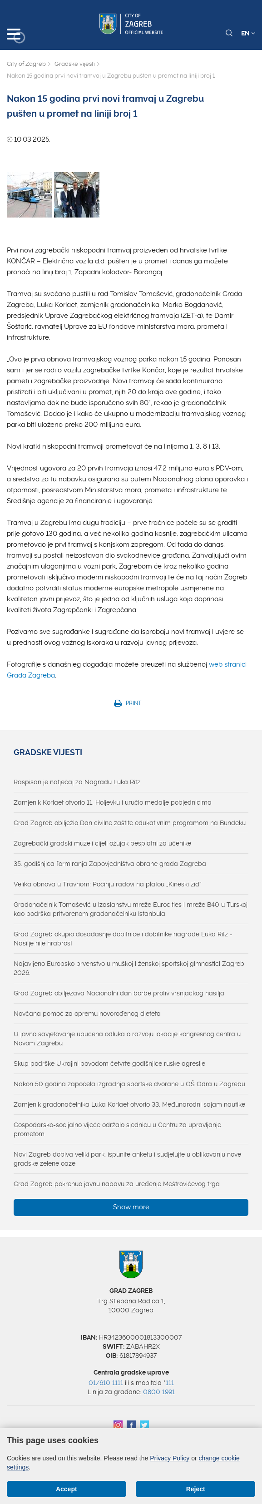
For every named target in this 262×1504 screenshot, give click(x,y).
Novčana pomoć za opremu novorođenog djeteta (87, 1013)
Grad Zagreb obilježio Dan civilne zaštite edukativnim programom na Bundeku (130, 822)
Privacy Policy (169, 1458)
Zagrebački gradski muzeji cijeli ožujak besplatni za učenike (102, 843)
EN (248, 33)
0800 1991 (159, 1391)
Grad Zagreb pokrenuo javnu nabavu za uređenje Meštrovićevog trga (117, 1183)
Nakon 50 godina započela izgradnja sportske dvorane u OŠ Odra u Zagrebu (129, 1084)
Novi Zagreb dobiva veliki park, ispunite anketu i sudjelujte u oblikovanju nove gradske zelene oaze (127, 1159)
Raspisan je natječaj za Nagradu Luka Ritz (77, 782)
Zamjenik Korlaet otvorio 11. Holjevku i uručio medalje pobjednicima (113, 802)
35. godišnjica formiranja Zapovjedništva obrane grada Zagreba (110, 863)
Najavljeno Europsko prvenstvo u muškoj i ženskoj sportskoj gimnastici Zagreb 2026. (129, 968)
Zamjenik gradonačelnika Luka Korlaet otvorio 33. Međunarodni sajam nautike (129, 1104)
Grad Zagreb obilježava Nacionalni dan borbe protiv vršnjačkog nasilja (119, 993)
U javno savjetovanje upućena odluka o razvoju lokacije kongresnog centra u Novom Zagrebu (127, 1038)
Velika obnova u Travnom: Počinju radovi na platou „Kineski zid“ (108, 884)
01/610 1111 (106, 1382)
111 (170, 1382)
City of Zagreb (26, 63)
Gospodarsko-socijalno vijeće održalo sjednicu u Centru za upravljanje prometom (117, 1129)
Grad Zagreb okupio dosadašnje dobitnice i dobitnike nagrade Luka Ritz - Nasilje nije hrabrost (123, 938)
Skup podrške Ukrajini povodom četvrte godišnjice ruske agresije (109, 1063)
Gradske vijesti (74, 63)
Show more (131, 1207)
